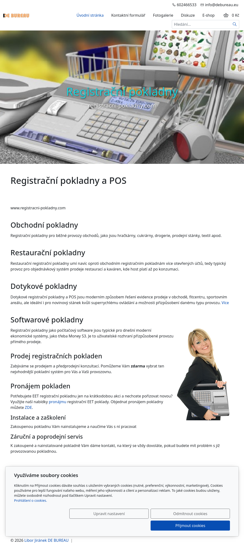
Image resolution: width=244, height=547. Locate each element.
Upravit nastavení (111, 525)
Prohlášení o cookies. (30, 512)
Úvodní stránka (90, 15)
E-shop (209, 15)
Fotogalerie (163, 15)
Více (225, 302)
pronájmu (57, 401)
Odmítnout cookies (159, 525)
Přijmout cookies (207, 525)
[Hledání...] (201, 24)
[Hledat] (234, 24)
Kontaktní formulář (128, 15)
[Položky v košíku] (225, 15)
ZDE (28, 407)
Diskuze (188, 15)
